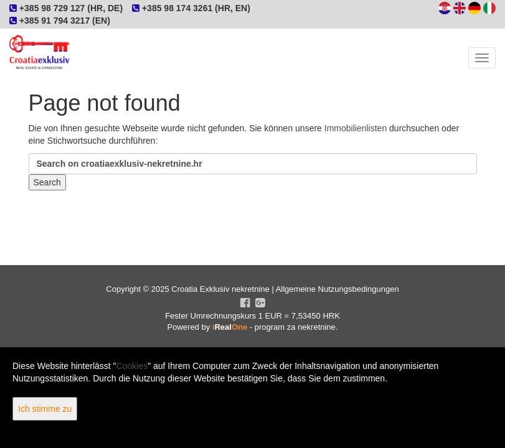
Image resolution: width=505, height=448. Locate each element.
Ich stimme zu (45, 409)
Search (47, 182)
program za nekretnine (295, 327)
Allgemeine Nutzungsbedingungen (337, 289)
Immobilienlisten (355, 128)
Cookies (132, 366)
